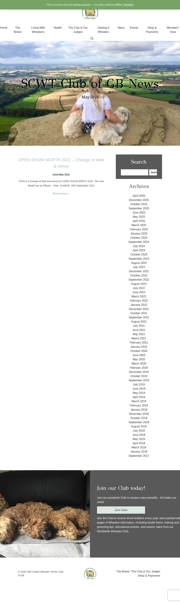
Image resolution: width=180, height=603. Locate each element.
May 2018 (139, 439)
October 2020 (138, 350)
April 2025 (139, 220)
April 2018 (139, 443)
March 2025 (139, 225)
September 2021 (139, 317)
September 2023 (139, 258)
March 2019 (139, 401)
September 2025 (139, 208)
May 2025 (139, 216)
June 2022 (138, 292)
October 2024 (138, 237)
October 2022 (138, 275)
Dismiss (128, 4)
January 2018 (138, 451)
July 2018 (139, 430)
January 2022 (138, 304)
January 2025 (138, 233)
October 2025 (138, 204)
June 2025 (138, 212)
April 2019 (139, 397)
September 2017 (139, 455)
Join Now (121, 510)
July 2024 (139, 246)
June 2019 (138, 388)
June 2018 (138, 434)
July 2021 (139, 325)
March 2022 (139, 296)
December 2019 (139, 371)
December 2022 (139, 271)
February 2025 (139, 229)
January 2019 (138, 409)
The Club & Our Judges (145, 571)
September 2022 (139, 279)
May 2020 (139, 359)
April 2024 (139, 250)
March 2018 (139, 447)
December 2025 (139, 199)
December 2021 (139, 309)
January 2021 (138, 346)
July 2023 (139, 267)
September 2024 (139, 241)
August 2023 (139, 262)
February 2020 (139, 367)
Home (4, 27)
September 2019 (139, 380)
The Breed (122, 571)
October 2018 (138, 418)
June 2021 (138, 329)
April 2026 (139, 195)
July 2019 (139, 384)
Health (58, 27)
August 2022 (139, 283)
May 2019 (139, 392)
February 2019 (139, 405)
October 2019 (138, 376)
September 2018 (139, 422)
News (121, 27)
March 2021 (139, 338)
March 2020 (139, 363)
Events (134, 27)
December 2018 (139, 413)
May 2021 (139, 334)
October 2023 (138, 254)
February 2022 (139, 300)
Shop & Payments (149, 575)
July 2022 (139, 288)
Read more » (61, 193)
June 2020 (138, 355)
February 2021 (139, 342)
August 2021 (139, 321)
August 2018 (139, 426)
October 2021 (138, 313)
